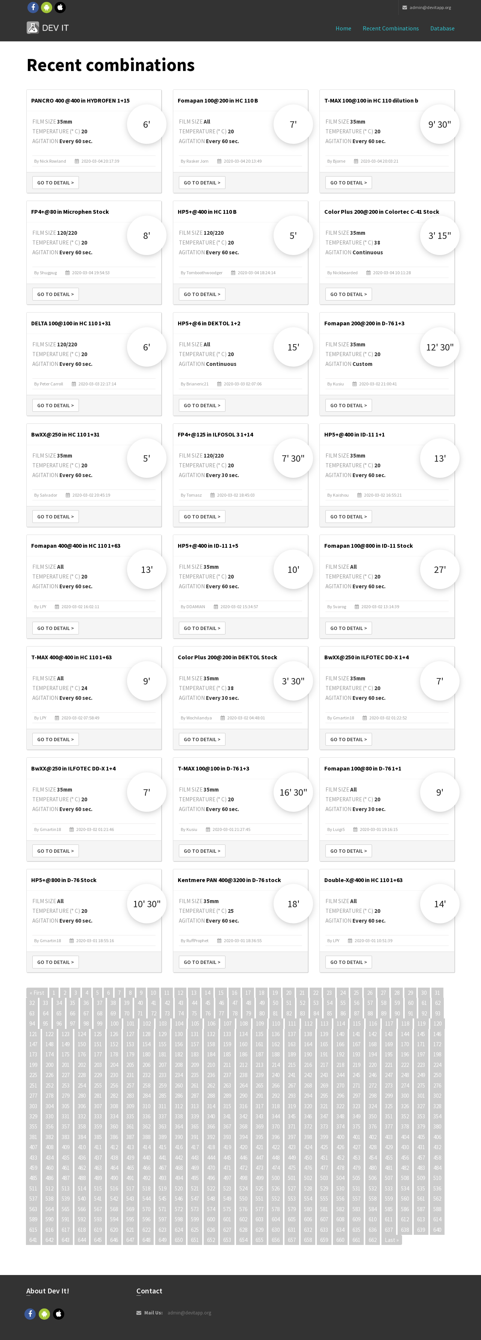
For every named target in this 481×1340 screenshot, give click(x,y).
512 (49, 1188)
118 (405, 1023)
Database (442, 28)
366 (211, 1126)
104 (179, 1023)
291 (259, 1095)
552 (276, 1198)
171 (421, 1044)
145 (421, 1034)
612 (405, 1219)
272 (373, 1085)
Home (343, 28)
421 (259, 1147)
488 (82, 1177)
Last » (392, 1239)
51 (289, 1002)
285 (162, 1095)
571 (162, 1209)
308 (114, 1106)
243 (324, 1075)
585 (389, 1209)
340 (211, 1116)
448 (276, 1157)
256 (114, 1085)
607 (324, 1219)
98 (86, 1023)
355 (33, 1126)
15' (293, 347)
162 (276, 1044)
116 (373, 1023)
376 (373, 1126)
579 (292, 1209)
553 (292, 1198)
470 (211, 1167)
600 (211, 1219)
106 (211, 1023)
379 (421, 1126)
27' (440, 569)
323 (356, 1106)
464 (114, 1167)
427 (356, 1147)
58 (383, 1002)
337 (162, 1116)
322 (340, 1106)
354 (437, 1116)
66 (72, 1013)
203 (98, 1064)
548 (211, 1198)
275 (421, 1085)
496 (211, 1177)
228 (82, 1075)
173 (33, 1054)
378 (405, 1126)
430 (405, 1147)
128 (146, 1034)
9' (146, 681)
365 (195, 1126)
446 (243, 1157)
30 (424, 992)
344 (276, 1116)
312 (179, 1106)
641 (33, 1239)
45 (207, 1002)
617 (66, 1229)
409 (66, 1147)
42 (167, 1002)
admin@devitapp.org (426, 7)
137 (292, 1034)
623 (162, 1229)
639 (421, 1229)
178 (114, 1054)
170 (405, 1044)
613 (421, 1219)
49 (262, 1002)
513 (66, 1188)
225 (33, 1075)
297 (356, 1095)
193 (356, 1054)
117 (389, 1023)
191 (324, 1054)
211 (227, 1064)
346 (308, 1116)
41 (153, 1002)
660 (340, 1239)
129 (162, 1034)
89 (383, 1013)
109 (260, 1023)
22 (315, 992)
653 (227, 1239)
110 (276, 1023)
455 (389, 1157)
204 (114, 1064)
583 (356, 1209)
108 (244, 1023)
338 (179, 1116)
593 (98, 1219)
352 (405, 1116)
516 (114, 1188)
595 (130, 1219)
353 (421, 1116)
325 (389, 1106)
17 (248, 992)
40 (140, 1002)
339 (195, 1116)
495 (195, 1177)
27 (383, 992)
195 (389, 1054)
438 (114, 1157)
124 (82, 1034)
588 (437, 1209)
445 (227, 1157)
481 (389, 1167)
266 (276, 1085)
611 (389, 1219)
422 (276, 1147)
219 (356, 1064)
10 (153, 992)
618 (82, 1229)
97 (72, 1023)
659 (324, 1239)
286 (179, 1095)
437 (98, 1157)
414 (146, 1147)
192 (340, 1054)
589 (33, 1219)
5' (293, 235)
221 (389, 1064)
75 (194, 1013)
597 (162, 1219)
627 (227, 1229)
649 (162, 1239)
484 (437, 1167)
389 (162, 1137)
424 (308, 1147)
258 (146, 1085)
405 (421, 1137)
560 (405, 1198)
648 (146, 1239)
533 (389, 1188)
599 (195, 1219)
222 (405, 1064)
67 (86, 1013)
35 (72, 1002)
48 (248, 1002)
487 (66, 1177)
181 (162, 1054)
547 (195, 1198)
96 (59, 1023)
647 (130, 1239)
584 (373, 1209)
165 (324, 1044)
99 (99, 1023)
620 (114, 1229)
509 (421, 1177)
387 (130, 1137)
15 (221, 992)
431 (421, 1147)
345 (292, 1116)
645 (98, 1239)
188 (276, 1054)
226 (49, 1075)
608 (340, 1219)
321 (324, 1106)
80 (262, 1013)
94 (32, 1023)
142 (373, 1034)
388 (146, 1137)
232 (146, 1075)
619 (98, 1229)
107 (227, 1023)
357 (66, 1126)
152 (114, 1044)
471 (227, 1167)
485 (33, 1177)
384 (82, 1137)
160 (243, 1044)
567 (98, 1209)
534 (405, 1188)
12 (180, 992)
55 (343, 1002)
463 (98, 1167)
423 (292, 1147)
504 (340, 1177)
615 (33, 1229)
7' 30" (293, 458)
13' (440, 458)
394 (243, 1137)
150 (82, 1044)
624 (179, 1229)
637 (389, 1229)
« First (37, 992)
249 (421, 1075)
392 (211, 1137)
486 (49, 1177)
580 (308, 1209)
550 (243, 1198)
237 (227, 1075)
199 (33, 1064)
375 (356, 1126)
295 (324, 1095)
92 (424, 1013)
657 (292, 1239)
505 (356, 1177)
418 (211, 1147)
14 (207, 992)
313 (195, 1106)
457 (421, 1157)
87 (356, 1013)
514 (82, 1188)
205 (130, 1064)
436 (82, 1157)
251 (33, 1085)
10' (293, 569)
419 (227, 1147)
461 (66, 1167)
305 (66, 1106)
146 (437, 1034)
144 (405, 1034)
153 (130, 1044)
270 (340, 1085)
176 (82, 1054)
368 (243, 1126)
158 (211, 1044)
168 (373, 1044)
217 (324, 1064)
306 (82, 1106)
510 (437, 1177)
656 (276, 1239)
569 (130, 1209)
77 (221, 1013)
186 (243, 1054)
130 (179, 1034)
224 (437, 1064)
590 (49, 1219)
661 (356, 1239)
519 (162, 1188)
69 (113, 1013)
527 (292, 1188)
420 (243, 1147)
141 (356, 1034)
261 (195, 1085)
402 (373, 1137)
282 (114, 1095)
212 (243, 1064)
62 (437, 1002)
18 (261, 992)
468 (179, 1167)
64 (45, 1013)
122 (49, 1034)
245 (356, 1075)
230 (114, 1075)
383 (66, 1137)
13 (194, 992)
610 (373, 1219)
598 (179, 1219)
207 (162, 1064)
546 (179, 1198)
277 (33, 1095)
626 (211, 1229)
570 (146, 1209)
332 (82, 1116)
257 (130, 1085)
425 (324, 1147)
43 (180, 1002)
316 (243, 1106)
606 (308, 1219)
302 (437, 1095)
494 (179, 1177)
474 (276, 1167)
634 (340, 1229)
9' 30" (439, 124)
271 (356, 1085)
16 (234, 992)
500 (276, 1177)
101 (131, 1023)
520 (179, 1188)
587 (421, 1209)
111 (292, 1023)
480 (373, 1167)
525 (259, 1188)
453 (356, 1157)
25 (356, 992)
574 (211, 1209)
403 (389, 1137)
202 (82, 1064)
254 (82, 1085)
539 (66, 1198)
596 (146, 1219)
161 (259, 1044)
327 (421, 1106)
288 (211, 1095)
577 (259, 1209)
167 (356, 1044)
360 (114, 1126)
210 (211, 1064)
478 (340, 1167)
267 (292, 1085)
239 (259, 1075)
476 (308, 1167)
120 (438, 1023)
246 (373, 1075)
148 (49, 1044)
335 (130, 1116)
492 (146, 1177)
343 (259, 1116)
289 (227, 1095)
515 (98, 1188)
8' (146, 235)
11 (166, 992)
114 (341, 1023)
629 (259, 1229)
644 (82, 1239)
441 (162, 1157)
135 (259, 1034)
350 (373, 1116)
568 (114, 1209)
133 (227, 1034)
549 (227, 1198)
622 (146, 1229)
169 (389, 1044)
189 (292, 1054)
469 (195, 1167)
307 (98, 1106)
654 (243, 1239)
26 (369, 992)
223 (421, 1064)
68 (99, 1013)
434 (49, 1157)
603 (259, 1219)
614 (437, 1219)
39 (126, 1002)
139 (324, 1034)
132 (211, 1034)
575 (227, 1209)
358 (82, 1126)
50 (275, 1002)
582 (340, 1209)
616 (49, 1229)
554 (308, 1198)
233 (162, 1075)
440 (146, 1157)
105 (195, 1023)
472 (243, 1167)
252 (49, 1085)
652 (211, 1239)
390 (179, 1137)
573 (195, 1209)
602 (243, 1219)
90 (397, 1013)
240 (276, 1075)
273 (389, 1085)
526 (276, 1188)
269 (324, 1085)
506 (373, 1177)
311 (162, 1106)
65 (59, 1013)
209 (195, 1064)
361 (130, 1126)
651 (195, 1239)
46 (221, 1002)
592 (82, 1219)
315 (227, 1106)
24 (342, 992)
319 (292, 1106)
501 (292, 1177)
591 (66, 1219)
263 (227, 1085)
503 (324, 1177)
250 (437, 1075)
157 (195, 1044)
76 (207, 1013)
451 (324, 1157)
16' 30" (293, 792)
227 (66, 1075)
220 (373, 1064)
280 (82, 1095)
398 (308, 1137)
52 (302, 1002)
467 (162, 1167)
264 (243, 1085)
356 (49, 1126)
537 (33, 1198)
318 (276, 1106)
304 (49, 1106)
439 (130, 1157)
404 (405, 1137)
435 (66, 1157)
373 (324, 1126)
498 (243, 1177)
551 (259, 1198)
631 (292, 1229)
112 (308, 1023)
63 (32, 1013)
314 (211, 1106)
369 (259, 1126)
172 (437, 1044)
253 (66, 1085)
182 (179, 1054)
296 (340, 1095)
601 (227, 1219)
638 (405, 1229)
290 (243, 1095)
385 (98, 1137)
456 (405, 1157)
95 (45, 1023)
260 (179, 1085)
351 (389, 1116)
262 (211, 1085)
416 (179, 1147)
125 (98, 1034)
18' (293, 903)
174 (49, 1054)
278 (49, 1095)
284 (146, 1095)
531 (356, 1188)
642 (49, 1239)
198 (437, 1054)
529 (324, 1188)
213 (259, 1064)
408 (49, 1147)
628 (243, 1229)
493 (162, 1177)
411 (98, 1147)
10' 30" (147, 903)
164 (308, 1044)
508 (405, 1177)
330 (49, 1116)
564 (49, 1209)
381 (33, 1137)
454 (373, 1157)
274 (405, 1085)
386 (114, 1137)
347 (324, 1116)
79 (248, 1013)
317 (259, 1106)
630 (276, 1229)
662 (373, 1239)
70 (126, 1013)
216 (308, 1064)
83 (302, 1013)
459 (33, 1167)
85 (329, 1013)
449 (292, 1157)
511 (33, 1188)
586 (405, 1209)
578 (276, 1209)
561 (421, 1198)
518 (146, 1188)
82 (289, 1013)
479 (356, 1167)
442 (179, 1157)
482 (405, 1167)
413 (130, 1147)
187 (259, 1054)
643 (66, 1239)
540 (82, 1198)
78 (234, 1013)
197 (421, 1054)
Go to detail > (55, 182)
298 (373, 1095)
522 (211, 1188)
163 (292, 1044)
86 (343, 1013)
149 (66, 1044)
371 (292, 1126)
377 (389, 1126)
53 (316, 1002)
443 (195, 1157)
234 (179, 1075)
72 (153, 1013)
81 (275, 1013)
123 (66, 1034)
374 (340, 1126)
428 (373, 1147)
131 (195, 1034)
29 (410, 992)
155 (162, 1044)
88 (370, 1013)
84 (316, 1013)
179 (130, 1054)
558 (373, 1198)
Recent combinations (391, 28)
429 (389, 1147)
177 (98, 1054)
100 (114, 1023)
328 (437, 1106)
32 (32, 1002)
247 (389, 1075)
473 (259, 1167)
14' (440, 903)
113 (324, 1023)
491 (130, 1177)
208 (179, 1064)
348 (340, 1116)
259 (162, 1085)
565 (66, 1209)
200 (49, 1064)
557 (356, 1198)
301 (421, 1095)
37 (99, 1002)
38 (113, 1002)
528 (308, 1188)
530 (340, 1188)
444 (211, 1157)
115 (357, 1023)
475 (292, 1167)
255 (98, 1085)
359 (98, 1126)
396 (276, 1137)
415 (162, 1147)
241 (292, 1075)
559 (389, 1198)
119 (421, 1023)
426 (340, 1147)
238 (243, 1075)
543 (130, 1198)
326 (405, 1106)
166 (340, 1044)
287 (195, 1095)
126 (114, 1034)
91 (410, 1013)
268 (308, 1085)
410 (82, 1147)
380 (437, 1126)
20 (288, 992)
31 (437, 992)
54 (329, 1002)
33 (45, 1002)
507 (389, 1177)
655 (259, 1239)
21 (302, 992)
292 (276, 1095)
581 (324, 1209)
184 (211, 1054)
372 (308, 1126)
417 (195, 1147)
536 (437, 1188)
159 (227, 1044)
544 (146, 1198)
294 (308, 1095)
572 (179, 1209)
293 (292, 1095)
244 (340, 1075)
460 (49, 1167)
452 (340, 1157)
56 (356, 1002)
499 (259, 1177)
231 (130, 1075)
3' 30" (293, 681)
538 (49, 1198)
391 (195, 1137)
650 (179, 1239)
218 (340, 1064)
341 (227, 1116)
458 (437, 1157)
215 (292, 1064)
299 (389, 1095)
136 (276, 1034)
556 (340, 1198)
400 (340, 1137)
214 (276, 1064)
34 (59, 1002)
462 (82, 1167)
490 (114, 1177)
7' (293, 124)
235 (195, 1075)
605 (292, 1219)
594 (114, 1219)
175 (66, 1054)
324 (373, 1106)
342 (243, 1116)
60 (410, 1002)
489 (98, 1177)
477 (324, 1167)
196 (405, 1054)
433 (33, 1157)
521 (195, 1188)
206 (146, 1064)
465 (130, 1167)
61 (424, 1002)
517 (130, 1188)
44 (194, 1002)
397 (292, 1137)
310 (146, 1106)
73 (167, 1013)
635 (356, 1229)
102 (147, 1023)
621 (130, 1229)
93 (437, 1013)
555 (324, 1198)
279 (66, 1095)
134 (243, 1034)
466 (146, 1167)
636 (373, 1229)
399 (324, 1137)
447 (259, 1157)
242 (308, 1075)
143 (389, 1034)
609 (356, 1219)
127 (130, 1034)
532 (373, 1188)
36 (86, 1002)
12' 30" (440, 347)
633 (324, 1229)
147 (33, 1044)
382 (49, 1137)
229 (98, 1075)
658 (308, 1239)
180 (146, 1054)
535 (421, 1188)
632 (308, 1229)
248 (405, 1075)
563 (33, 1209)
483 (421, 1167)
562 (437, 1198)
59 (397, 1002)
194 (373, 1054)
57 (370, 1002)
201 (66, 1064)
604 (276, 1219)
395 (259, 1137)
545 (162, 1198)
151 (98, 1044)
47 (234, 1002)
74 (180, 1013)
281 (98, 1095)
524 (243, 1188)
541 (98, 1198)
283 (130, 1095)
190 (308, 1054)
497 (227, 1177)
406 (437, 1137)
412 (114, 1147)
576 (243, 1209)
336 (146, 1116)
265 (259, 1085)
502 (308, 1177)
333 (98, 1116)
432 (437, 1147)
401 (356, 1137)
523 (227, 1188)
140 (340, 1034)
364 (179, 1126)
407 (33, 1147)
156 (179, 1044)
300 (405, 1095)
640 (437, 1229)
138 (308, 1034)
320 (308, 1106)
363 (162, 1126)
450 (308, 1157)
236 (211, 1075)
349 (356, 1116)
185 (227, 1054)
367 (227, 1126)
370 (276, 1126)
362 (146, 1126)
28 (396, 992)
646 (114, 1239)
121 (33, 1034)
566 (82, 1209)
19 (275, 992)
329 (33, 1116)
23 (329, 992)
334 (114, 1116)
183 (195, 1054)
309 (130, 1106)
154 (146, 1044)
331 (66, 1116)
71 (140, 1013)
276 (437, 1085)
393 (227, 1137)
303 (33, 1106)
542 (114, 1198)
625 (195, 1229)
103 (163, 1023)
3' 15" (439, 235)
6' (146, 124)
